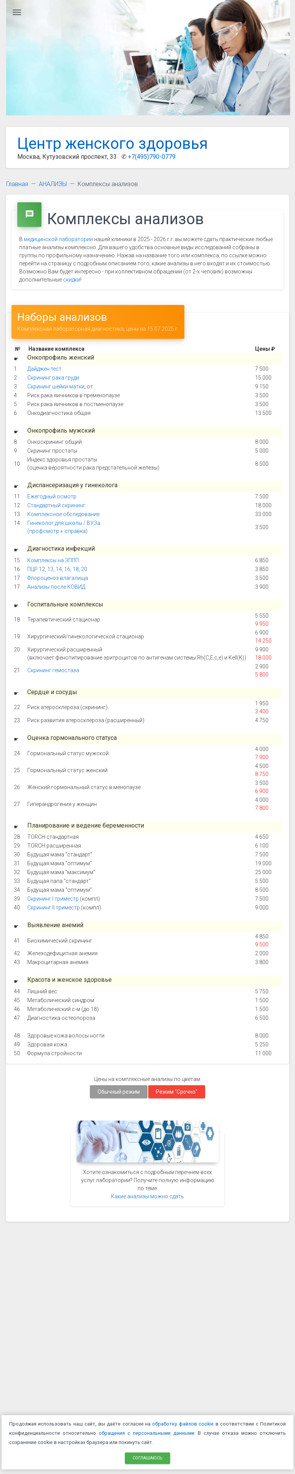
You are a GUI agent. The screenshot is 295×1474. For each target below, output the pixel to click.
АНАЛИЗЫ (53, 184)
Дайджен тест (44, 369)
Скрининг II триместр (53, 907)
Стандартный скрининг (56, 505)
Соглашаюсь (147, 1457)
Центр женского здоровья (112, 144)
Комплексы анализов (108, 184)
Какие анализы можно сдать (147, 1196)
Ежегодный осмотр (51, 496)
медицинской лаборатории (58, 239)
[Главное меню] (17, 12)
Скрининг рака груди (53, 378)
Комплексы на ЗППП (53, 560)
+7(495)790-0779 (152, 156)
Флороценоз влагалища (57, 578)
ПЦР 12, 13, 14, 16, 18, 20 (57, 569)
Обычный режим (119, 1091)
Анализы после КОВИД (56, 587)
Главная (17, 184)
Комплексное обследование (63, 514)
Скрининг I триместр (53, 899)
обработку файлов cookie (183, 1424)
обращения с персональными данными (146, 1433)
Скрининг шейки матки (56, 386)
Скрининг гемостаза (53, 670)
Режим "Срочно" (176, 1091)
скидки (71, 279)
